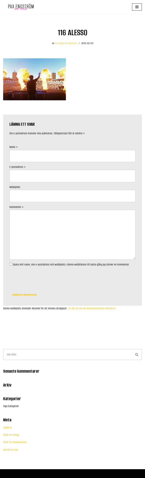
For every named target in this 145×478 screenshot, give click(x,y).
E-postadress (17, 167)
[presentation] (41, 277)
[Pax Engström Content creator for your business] (20, 7)
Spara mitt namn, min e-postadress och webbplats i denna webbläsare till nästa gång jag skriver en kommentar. (71, 264)
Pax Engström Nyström (66, 43)
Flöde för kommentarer (15, 442)
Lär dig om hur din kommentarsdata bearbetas (91, 308)
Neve (5, 473)
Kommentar (16, 207)
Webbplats (14, 187)
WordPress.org (10, 450)
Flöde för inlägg (11, 435)
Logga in (7, 427)
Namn (13, 147)
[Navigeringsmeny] (137, 6)
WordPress (26, 473)
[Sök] (67, 354)
